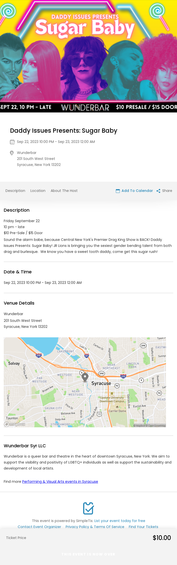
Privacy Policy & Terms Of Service (95, 526)
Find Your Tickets (143, 526)
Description (15, 190)
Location (37, 190)
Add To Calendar (134, 190)
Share (164, 190)
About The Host (64, 190)
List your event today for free (119, 520)
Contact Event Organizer (39, 526)
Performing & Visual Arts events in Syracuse (60, 481)
